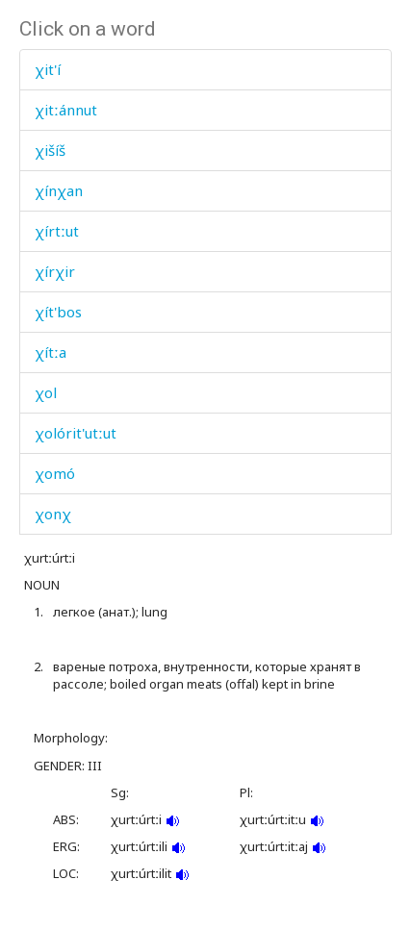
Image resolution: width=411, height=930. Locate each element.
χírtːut (57, 230)
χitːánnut (66, 109)
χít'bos (58, 311)
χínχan (59, 190)
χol (46, 392)
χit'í (48, 69)
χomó (55, 473)
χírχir (55, 271)
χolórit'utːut (75, 432)
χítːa (50, 352)
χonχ (53, 513)
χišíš (50, 150)
